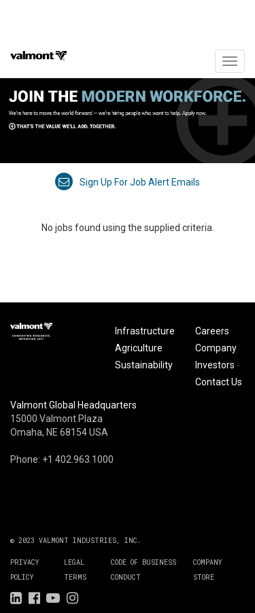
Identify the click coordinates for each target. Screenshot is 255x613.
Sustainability (144, 365)
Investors (218, 365)
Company (216, 348)
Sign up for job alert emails (127, 182)
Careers (212, 331)
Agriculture (139, 348)
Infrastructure (145, 331)
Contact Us (218, 381)
